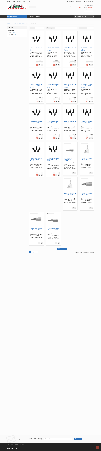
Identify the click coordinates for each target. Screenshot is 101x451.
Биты (23, 23)
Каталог (16, 16)
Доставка (19, 1)
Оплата (13, 1)
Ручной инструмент (16, 23)
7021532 (87, 7)
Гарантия (25, 1)
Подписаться (78, 438)
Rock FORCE (12, 34)
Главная (32, 16)
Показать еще (62, 428)
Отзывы (37, 16)
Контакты (31, 1)
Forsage (11, 32)
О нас (8, 1)
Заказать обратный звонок (87, 9)
